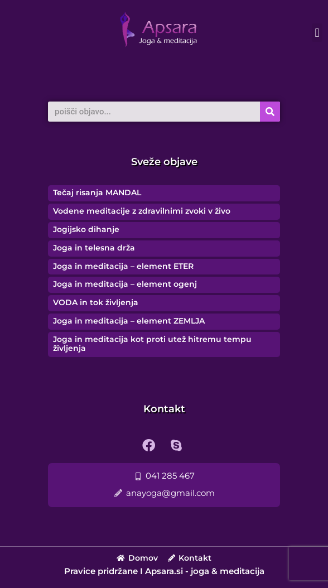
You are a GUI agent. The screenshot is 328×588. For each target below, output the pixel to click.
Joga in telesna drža (94, 248)
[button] (317, 32)
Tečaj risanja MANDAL (97, 192)
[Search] (270, 112)
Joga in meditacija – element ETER (123, 266)
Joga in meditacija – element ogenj (125, 284)
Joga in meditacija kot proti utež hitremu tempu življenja (152, 344)
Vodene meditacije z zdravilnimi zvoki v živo (141, 211)
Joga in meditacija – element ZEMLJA (129, 321)
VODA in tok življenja (95, 302)
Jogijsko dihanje (86, 229)
